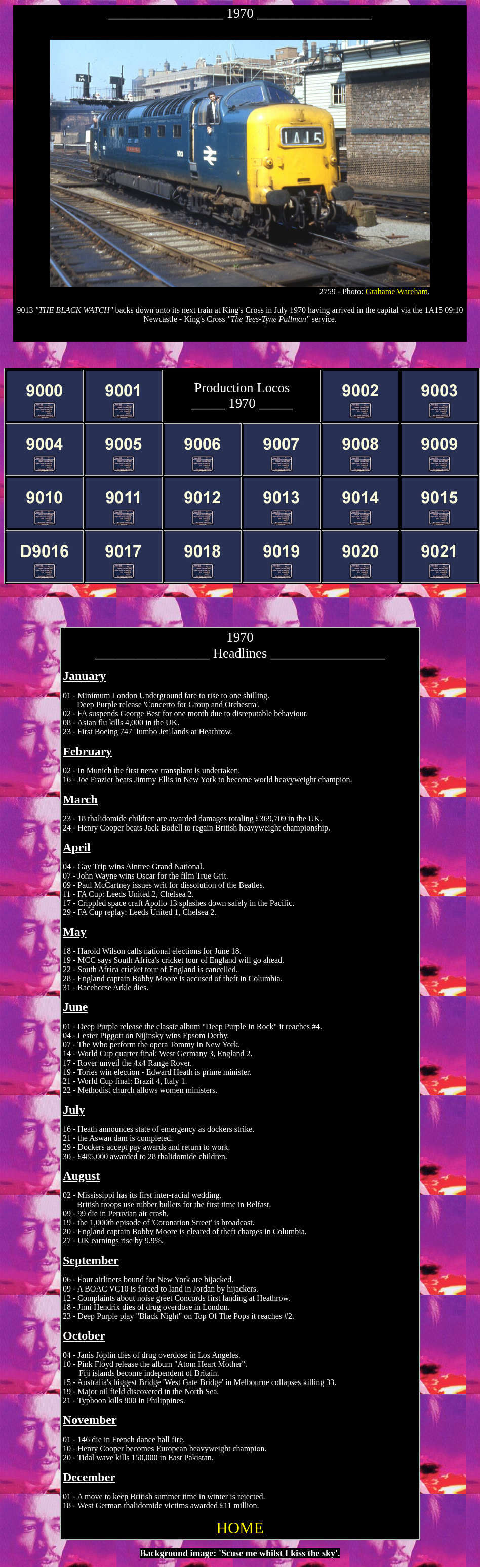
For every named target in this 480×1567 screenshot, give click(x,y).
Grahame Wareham (397, 291)
